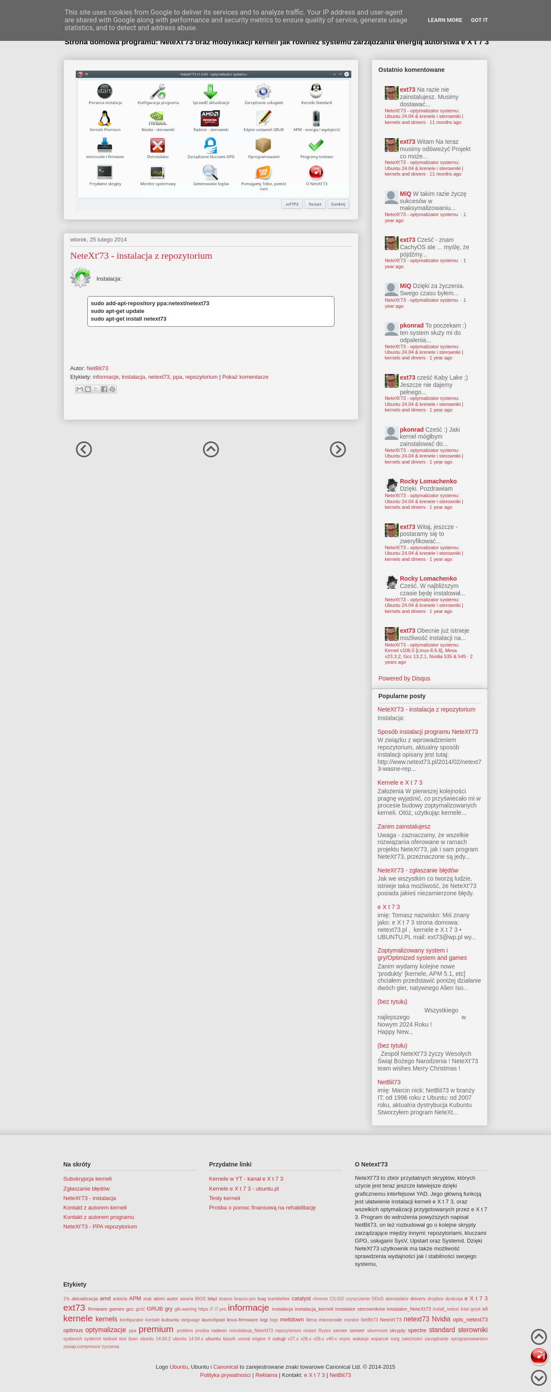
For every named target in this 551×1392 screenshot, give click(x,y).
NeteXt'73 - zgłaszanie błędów (418, 870)
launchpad (213, 1319)
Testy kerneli (224, 1198)
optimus (73, 1330)
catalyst (301, 1298)
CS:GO (337, 1298)
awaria (186, 1298)
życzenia (110, 1346)
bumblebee (279, 1298)
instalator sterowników (360, 1309)
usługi (279, 1338)
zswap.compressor (82, 1346)
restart (309, 1330)
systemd (92, 1338)
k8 (485, 1309)
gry (169, 1308)
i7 (211, 1309)
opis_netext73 (470, 1319)
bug (261, 1298)
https (203, 1309)
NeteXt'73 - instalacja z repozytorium (427, 709)
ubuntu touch (220, 1338)
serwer (357, 1330)
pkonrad (412, 325)
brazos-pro (245, 1298)
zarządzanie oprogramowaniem (456, 1338)
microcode (330, 1319)
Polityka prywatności (225, 1375)
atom (159, 1298)
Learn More (445, 20)
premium (156, 1329)
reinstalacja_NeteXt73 (251, 1330)
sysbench (72, 1338)
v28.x (305, 1338)
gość (140, 1309)
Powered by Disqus (404, 678)
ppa (178, 377)
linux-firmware (242, 1319)
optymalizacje (105, 1329)
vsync (345, 1338)
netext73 (159, 377)
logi (264, 1319)
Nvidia (441, 1319)
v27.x (293, 1338)
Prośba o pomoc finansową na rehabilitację (262, 1207)
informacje (106, 377)
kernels (106, 1319)
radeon (219, 1330)
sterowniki (473, 1329)
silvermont (377, 1330)
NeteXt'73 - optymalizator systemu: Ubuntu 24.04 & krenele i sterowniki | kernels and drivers (424, 116)
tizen (133, 1338)
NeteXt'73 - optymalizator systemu (422, 214)
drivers (417, 1298)
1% (66, 1298)
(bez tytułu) (392, 1001)
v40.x (331, 1338)
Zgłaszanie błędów (86, 1188)
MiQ (405, 193)
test (123, 1338)
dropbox (435, 1298)
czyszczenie (358, 1298)
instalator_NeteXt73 (409, 1309)
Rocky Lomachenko (428, 481)
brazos (225, 1298)
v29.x (318, 1338)
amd (105, 1298)
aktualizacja (84, 1298)
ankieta (120, 1298)
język (476, 1309)
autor (172, 1298)
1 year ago (441, 357)
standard (442, 1329)
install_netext (446, 1309)
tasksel (110, 1338)
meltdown (292, 1319)
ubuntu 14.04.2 (155, 1338)
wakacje (361, 1338)
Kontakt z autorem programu (98, 1217)
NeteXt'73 (391, 1319)
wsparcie (380, 1338)
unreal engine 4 (254, 1338)
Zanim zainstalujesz (404, 826)
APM (135, 1298)
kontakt (152, 1320)
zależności (412, 1338)
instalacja (133, 377)
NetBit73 (389, 1082)
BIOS (200, 1298)
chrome (320, 1298)
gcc (130, 1309)
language (190, 1320)
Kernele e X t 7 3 (400, 782)
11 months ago (445, 122)
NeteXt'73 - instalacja (89, 1198)
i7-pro (220, 1309)
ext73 (407, 89)
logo (274, 1320)
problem (185, 1330)
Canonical (225, 1367)
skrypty (398, 1330)
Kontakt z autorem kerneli (95, 1207)
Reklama (266, 1375)
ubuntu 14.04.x (188, 1338)
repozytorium (201, 377)
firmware (98, 1309)
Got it (479, 20)
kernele (78, 1318)
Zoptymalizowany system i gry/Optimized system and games (422, 954)
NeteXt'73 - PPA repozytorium (100, 1226)
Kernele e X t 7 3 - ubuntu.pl (244, 1188)
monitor (351, 1320)
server (340, 1330)
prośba (202, 1330)
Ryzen (324, 1330)
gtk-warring (185, 1309)
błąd (212, 1298)
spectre (417, 1330)
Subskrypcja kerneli (87, 1178)
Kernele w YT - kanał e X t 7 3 (246, 1178)
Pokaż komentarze (245, 377)
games (116, 1309)
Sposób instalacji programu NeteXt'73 (428, 731)
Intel (465, 1309)
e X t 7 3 (389, 906)
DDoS (378, 1298)
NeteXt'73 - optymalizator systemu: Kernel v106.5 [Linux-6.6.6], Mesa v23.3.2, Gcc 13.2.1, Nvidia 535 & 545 (425, 650)
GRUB (155, 1308)
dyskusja (454, 1298)
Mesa (311, 1320)
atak (147, 1298)
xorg (395, 1338)
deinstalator (397, 1298)
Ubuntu (179, 1367)
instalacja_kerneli (314, 1309)
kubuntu (170, 1319)
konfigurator (131, 1320)
